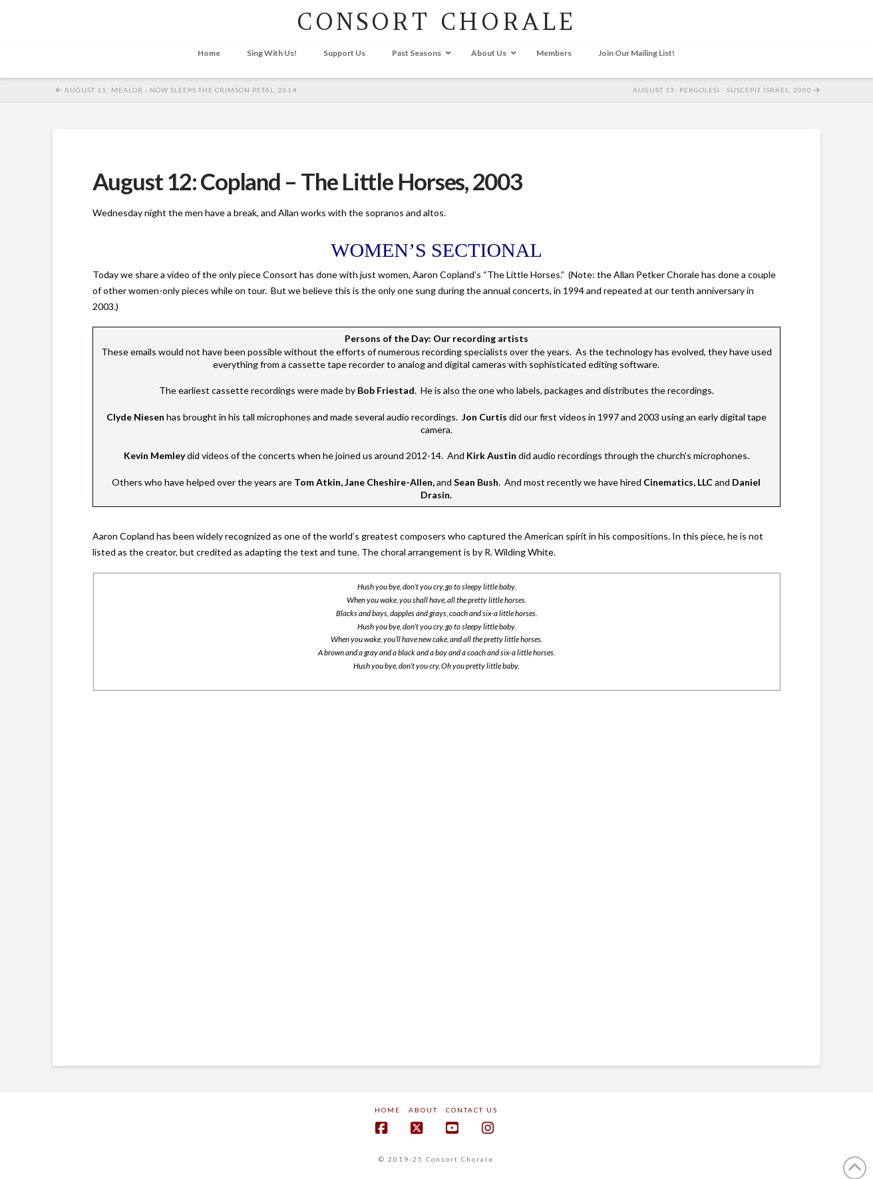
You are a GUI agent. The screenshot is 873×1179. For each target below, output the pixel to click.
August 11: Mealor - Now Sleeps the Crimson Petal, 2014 (176, 90)
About (423, 1110)
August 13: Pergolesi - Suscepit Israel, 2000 (726, 90)
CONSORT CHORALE (436, 21)
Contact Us (472, 1110)
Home (388, 1110)
